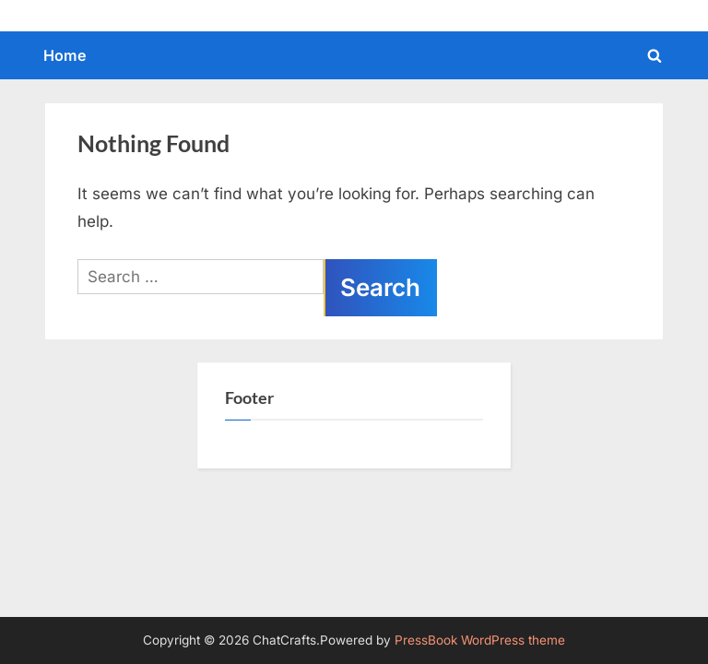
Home (65, 55)
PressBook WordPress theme (480, 640)
